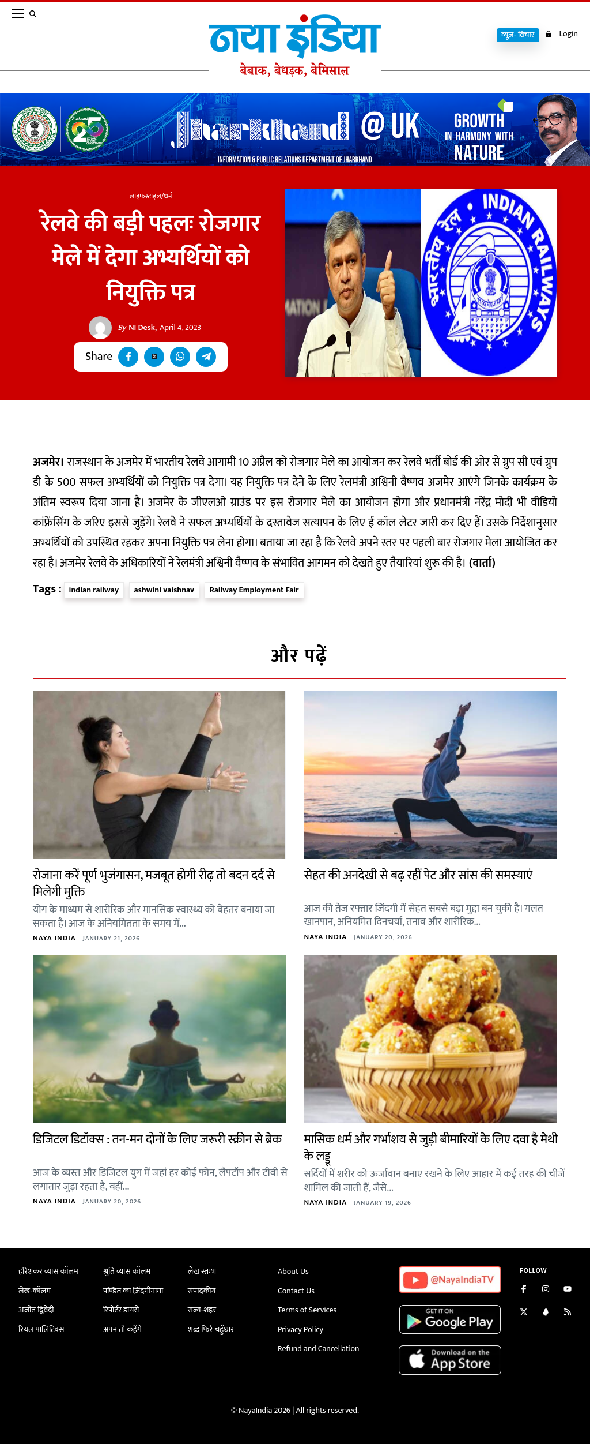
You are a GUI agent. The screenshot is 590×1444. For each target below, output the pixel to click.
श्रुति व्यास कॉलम (126, 1271)
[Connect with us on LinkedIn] (546, 1313)
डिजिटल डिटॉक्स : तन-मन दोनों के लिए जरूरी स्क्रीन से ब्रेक (157, 1139)
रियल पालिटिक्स (41, 1329)
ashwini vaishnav (164, 590)
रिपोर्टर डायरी (121, 1310)
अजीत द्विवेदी (36, 1310)
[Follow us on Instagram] (546, 1290)
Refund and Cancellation (319, 1348)
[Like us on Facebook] (524, 1290)
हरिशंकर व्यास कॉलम (48, 1271)
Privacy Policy (300, 1329)
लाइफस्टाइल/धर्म (151, 196)
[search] (35, 35)
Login (561, 34)
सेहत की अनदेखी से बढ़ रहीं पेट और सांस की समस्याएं (418, 875)
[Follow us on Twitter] (524, 1313)
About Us (293, 1271)
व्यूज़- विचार (518, 35)
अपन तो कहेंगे (122, 1329)
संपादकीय (202, 1290)
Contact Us (296, 1290)
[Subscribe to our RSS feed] (567, 1313)
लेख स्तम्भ (202, 1271)
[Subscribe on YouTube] (567, 1290)
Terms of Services (307, 1310)
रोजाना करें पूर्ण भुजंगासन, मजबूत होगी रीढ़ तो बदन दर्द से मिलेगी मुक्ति (154, 884)
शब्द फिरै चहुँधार (211, 1329)
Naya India (54, 938)
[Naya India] (295, 74)
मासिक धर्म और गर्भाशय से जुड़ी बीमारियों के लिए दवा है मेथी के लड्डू (431, 1148)
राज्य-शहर (202, 1310)
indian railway (94, 590)
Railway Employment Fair (254, 590)
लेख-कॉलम (34, 1290)
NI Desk (136, 327)
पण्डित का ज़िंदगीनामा (133, 1290)
